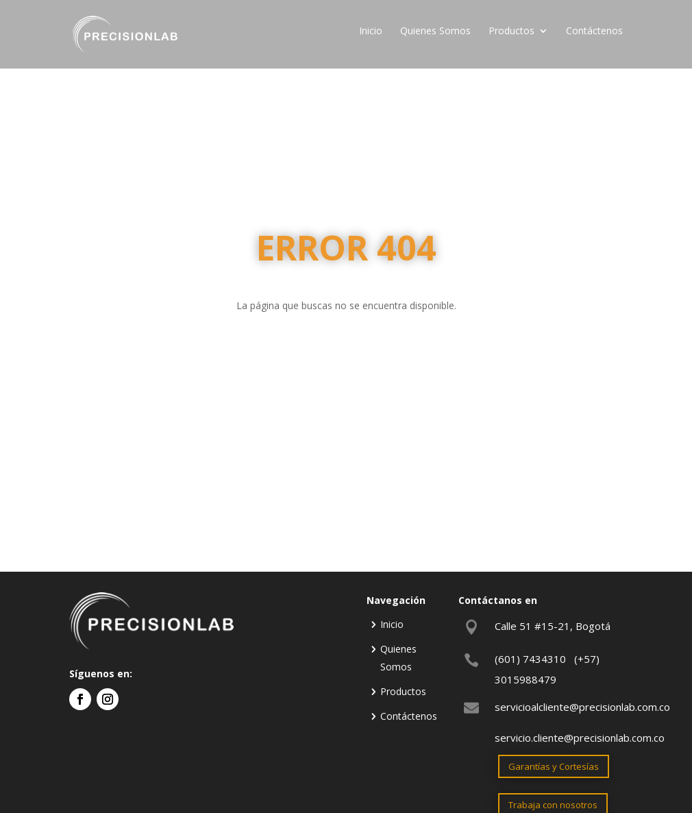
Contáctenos (594, 31)
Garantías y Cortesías (553, 766)
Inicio (370, 31)
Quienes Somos (435, 31)
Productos (511, 31)
